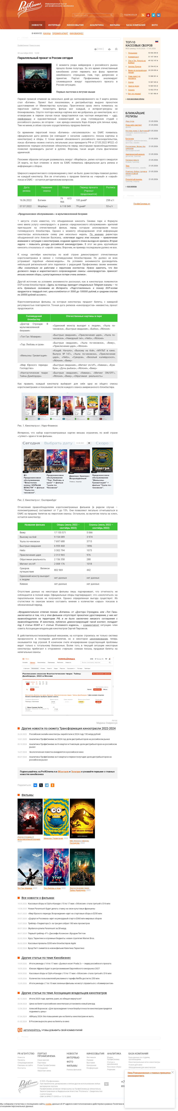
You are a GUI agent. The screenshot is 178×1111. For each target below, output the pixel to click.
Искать (111, 15)
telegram (153, 15)
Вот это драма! (134, 94)
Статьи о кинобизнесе (112, 1063)
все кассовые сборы (135, 99)
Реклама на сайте (25, 1065)
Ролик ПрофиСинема (46, 1065)
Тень (127, 166)
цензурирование (99, 638)
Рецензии (111, 1069)
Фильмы (115, 25)
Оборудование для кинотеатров (142, 1067)
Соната (131, 90)
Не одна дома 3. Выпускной (137, 131)
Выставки (91, 1063)
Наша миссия (43, 1060)
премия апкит (60, 33)
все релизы (132, 186)
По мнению (97, 234)
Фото (155, 25)
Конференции (92, 1068)
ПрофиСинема (23, 45)
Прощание (132, 53)
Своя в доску (133, 86)
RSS (143, 15)
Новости (37, 25)
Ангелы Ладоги (134, 67)
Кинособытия (75, 25)
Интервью (54, 25)
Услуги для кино (135, 1065)
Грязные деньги (132, 160)
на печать (109, 49)
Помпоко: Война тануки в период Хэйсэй (136, 173)
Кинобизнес (76, 33)
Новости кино (35, 45)
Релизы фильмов (74, 1070)
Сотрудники (42, 1068)
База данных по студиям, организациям (139, 1058)
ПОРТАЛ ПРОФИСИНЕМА (46, 1055)
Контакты (22, 1068)
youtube (148, 15)
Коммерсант (133, 57)
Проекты (21, 1060)
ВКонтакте (63, 771)
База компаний (135, 25)
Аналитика (97, 25)
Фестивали (91, 1057)
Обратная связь (44, 1071)
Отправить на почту (116, 49)
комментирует (91, 625)
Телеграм (76, 771)
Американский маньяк (135, 154)
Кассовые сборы (114, 1067)
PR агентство (26, 1053)
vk (158, 15)
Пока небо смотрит (134, 125)
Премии (90, 1060)
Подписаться (130, 15)
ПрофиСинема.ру (141, 204)
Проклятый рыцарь (134, 179)
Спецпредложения (25, 1063)
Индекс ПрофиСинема (113, 1058)
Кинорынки (91, 1065)
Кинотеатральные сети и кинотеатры (144, 1062)
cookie (48, 1104)
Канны (47, 33)
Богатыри (130, 139)
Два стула (130, 121)
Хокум (131, 82)
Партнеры (41, 1063)
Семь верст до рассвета (134, 77)
